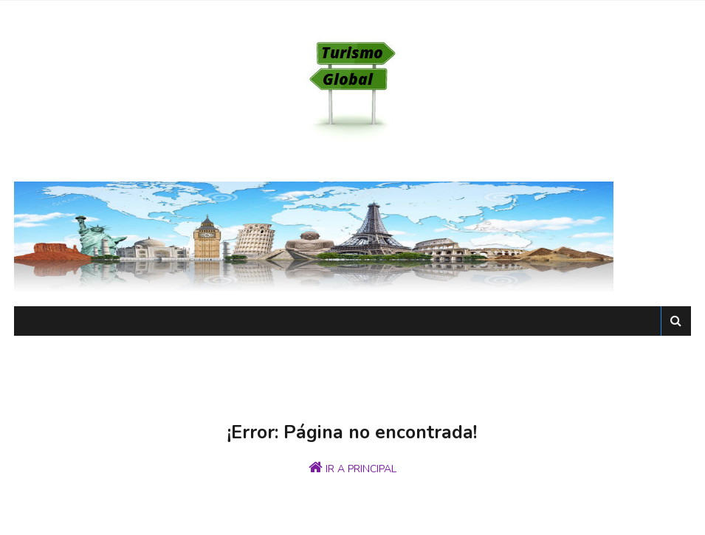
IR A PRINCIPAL (352, 468)
